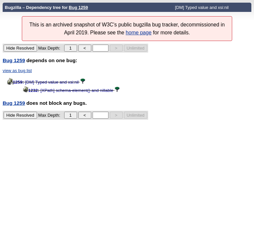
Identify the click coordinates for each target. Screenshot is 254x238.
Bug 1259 (78, 7)
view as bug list (17, 70)
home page (138, 32)
